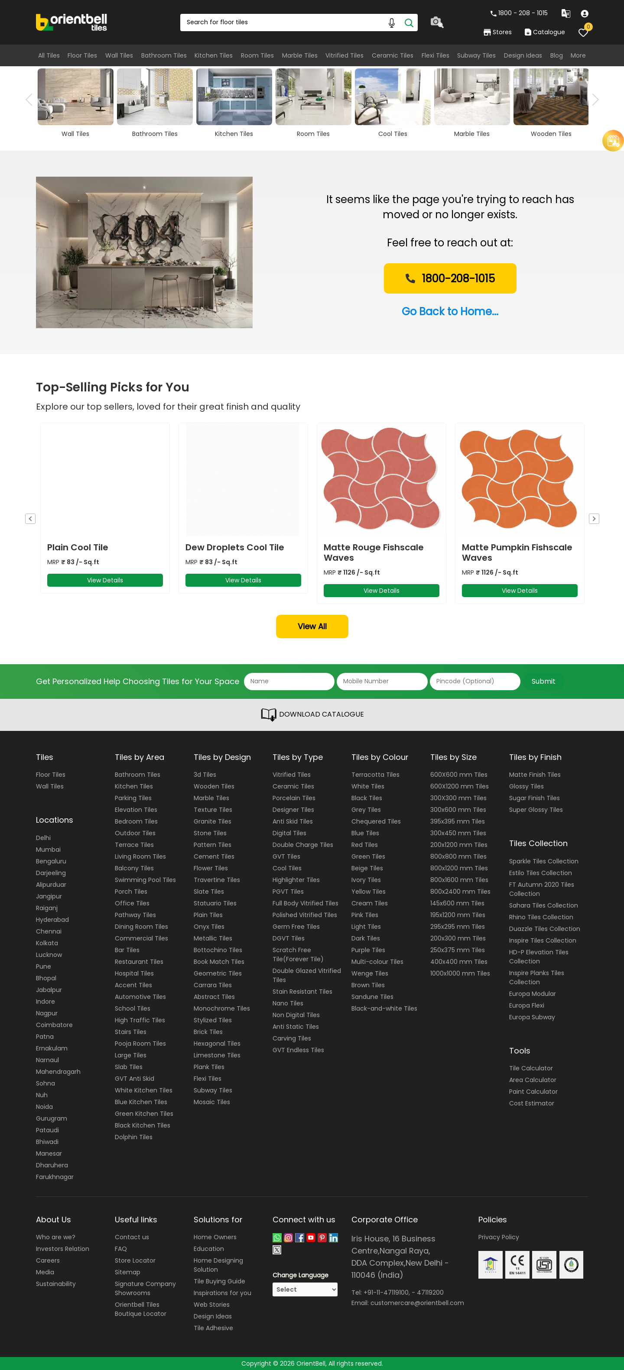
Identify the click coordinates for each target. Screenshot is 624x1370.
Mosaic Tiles (212, 1102)
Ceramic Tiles (392, 55)
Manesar (49, 1153)
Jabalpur (49, 989)
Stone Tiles (210, 833)
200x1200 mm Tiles (459, 844)
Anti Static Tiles (296, 1026)
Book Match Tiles (219, 961)
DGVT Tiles (289, 938)
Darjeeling (51, 873)
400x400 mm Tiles (459, 961)
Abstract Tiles (214, 996)
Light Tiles (366, 926)
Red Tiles (364, 844)
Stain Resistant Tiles (302, 991)
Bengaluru (51, 861)
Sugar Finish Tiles (534, 798)
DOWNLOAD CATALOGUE (312, 715)
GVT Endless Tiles (298, 1050)
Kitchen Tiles (214, 55)
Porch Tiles (131, 891)
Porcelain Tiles (294, 798)
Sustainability (56, 1284)
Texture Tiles (213, 809)
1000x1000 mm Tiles (460, 973)
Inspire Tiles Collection (542, 940)
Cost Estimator (531, 1103)
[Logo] (71, 21)
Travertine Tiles (217, 880)
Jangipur (49, 896)
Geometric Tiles (218, 973)
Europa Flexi (526, 1005)
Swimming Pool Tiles (145, 880)
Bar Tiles (127, 950)
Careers (48, 1260)
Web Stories (212, 1304)
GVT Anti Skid (134, 1078)
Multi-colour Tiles (377, 961)
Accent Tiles (133, 985)
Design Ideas (523, 55)
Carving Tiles (292, 1038)
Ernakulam (52, 1048)
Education (209, 1248)
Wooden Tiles (214, 786)
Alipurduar (51, 884)
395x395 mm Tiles (457, 821)
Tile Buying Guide (219, 1281)
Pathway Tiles (135, 915)
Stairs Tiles (130, 1032)
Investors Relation (62, 1248)
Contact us (132, 1237)
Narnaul (47, 1060)
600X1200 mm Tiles (459, 786)
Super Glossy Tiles (536, 809)
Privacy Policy (498, 1237)
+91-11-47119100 (386, 1292)
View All (312, 626)
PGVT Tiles (288, 891)
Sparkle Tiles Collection (543, 861)
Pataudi (47, 1130)
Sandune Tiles (372, 996)
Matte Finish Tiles (535, 774)
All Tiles (49, 55)
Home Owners (215, 1237)
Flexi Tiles (435, 55)
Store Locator (135, 1260)
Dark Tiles (365, 938)
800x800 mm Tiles (458, 856)
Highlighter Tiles (296, 880)
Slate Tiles (209, 891)
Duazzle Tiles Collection (544, 928)
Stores (498, 32)
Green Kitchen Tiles (144, 1113)
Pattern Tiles (212, 844)
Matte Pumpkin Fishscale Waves (517, 552)
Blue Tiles (365, 833)
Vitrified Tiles (344, 55)
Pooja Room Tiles (140, 1043)
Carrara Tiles (213, 985)
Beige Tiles (367, 868)
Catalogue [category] (545, 32)
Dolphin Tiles (134, 1137)
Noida (44, 1106)
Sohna (45, 1083)
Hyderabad (52, 919)
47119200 (430, 1292)
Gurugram (51, 1118)
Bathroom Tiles (164, 55)
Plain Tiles (208, 915)
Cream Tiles (369, 903)
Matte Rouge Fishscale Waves (374, 552)
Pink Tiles (364, 915)
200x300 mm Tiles (458, 938)
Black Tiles (366, 798)
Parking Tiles (133, 798)
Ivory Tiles (366, 880)
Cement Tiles (214, 856)
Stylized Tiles (213, 1020)
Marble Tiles (300, 55)
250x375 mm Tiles (457, 950)
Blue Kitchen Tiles (141, 1102)
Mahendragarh (58, 1071)
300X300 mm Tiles (458, 798)
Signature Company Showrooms (145, 1288)
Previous (31, 99)
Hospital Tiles (134, 973)
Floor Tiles (82, 55)
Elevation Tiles (136, 809)
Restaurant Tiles (139, 961)
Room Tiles (257, 55)
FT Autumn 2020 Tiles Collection (541, 889)
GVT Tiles (286, 856)
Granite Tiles (212, 821)
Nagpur (47, 1013)
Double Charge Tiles (303, 844)
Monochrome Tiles (222, 1008)
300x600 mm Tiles (458, 809)
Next (592, 99)
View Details (105, 580)
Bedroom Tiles (136, 821)
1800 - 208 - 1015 (519, 13)
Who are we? (55, 1237)
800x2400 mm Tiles (460, 891)
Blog (556, 55)
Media (45, 1272)
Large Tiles (130, 1055)
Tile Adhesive (213, 1328)
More (578, 55)
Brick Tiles (208, 1032)
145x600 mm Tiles (457, 903)
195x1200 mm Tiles (457, 915)
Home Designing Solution (218, 1265)
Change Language (300, 1275)
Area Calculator (532, 1080)
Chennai (49, 931)
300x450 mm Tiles (458, 833)
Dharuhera (52, 1165)
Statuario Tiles (215, 903)
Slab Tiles (129, 1067)
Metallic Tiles (213, 938)
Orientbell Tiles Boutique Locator (140, 1309)
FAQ (121, 1248)
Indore (45, 1001)
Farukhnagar (55, 1177)
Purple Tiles (368, 950)
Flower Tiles (211, 868)
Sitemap (127, 1272)
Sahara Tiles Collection (543, 905)
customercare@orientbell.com (417, 1303)
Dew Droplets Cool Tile (234, 547)
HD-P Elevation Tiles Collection (539, 957)
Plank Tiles (209, 1067)
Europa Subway (532, 1017)
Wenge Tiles (369, 973)
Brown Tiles (368, 985)
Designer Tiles (293, 809)
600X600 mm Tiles (459, 774)
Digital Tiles (289, 833)
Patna (45, 1036)
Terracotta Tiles (375, 774)
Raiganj (47, 908)
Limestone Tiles (217, 1055)
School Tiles (132, 1008)
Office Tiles (132, 903)
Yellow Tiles (368, 891)
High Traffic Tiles (140, 1020)
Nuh (42, 1095)
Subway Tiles (476, 55)
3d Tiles (205, 774)
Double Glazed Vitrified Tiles (307, 975)
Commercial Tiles (141, 938)
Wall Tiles (119, 55)
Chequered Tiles (376, 821)
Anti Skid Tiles (293, 821)
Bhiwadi (47, 1141)
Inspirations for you (222, 1293)
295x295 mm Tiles (457, 926)
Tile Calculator (531, 1068)
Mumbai (48, 849)
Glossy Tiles (526, 786)
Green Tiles (368, 856)
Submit (544, 681)
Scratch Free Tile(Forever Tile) (298, 954)
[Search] (409, 22)
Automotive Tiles (140, 996)
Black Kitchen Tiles (142, 1125)
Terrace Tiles (134, 844)
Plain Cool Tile (77, 547)
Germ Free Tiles (296, 926)
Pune (43, 966)
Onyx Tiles (209, 926)
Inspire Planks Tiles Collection (536, 977)
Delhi (43, 838)
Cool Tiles (287, 868)
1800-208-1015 (449, 279)
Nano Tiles (288, 1003)
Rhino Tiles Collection (541, 917)
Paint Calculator (533, 1091)
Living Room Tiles (140, 856)
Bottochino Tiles (218, 950)
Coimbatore (54, 1025)
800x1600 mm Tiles (459, 880)
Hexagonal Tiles (217, 1043)
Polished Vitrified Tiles (305, 915)
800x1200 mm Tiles (459, 868)
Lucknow (49, 954)
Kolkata (47, 943)
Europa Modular (532, 993)
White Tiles (367, 786)
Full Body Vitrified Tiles (305, 903)
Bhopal (46, 978)
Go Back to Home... (450, 311)
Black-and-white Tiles (384, 1008)
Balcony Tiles (134, 868)
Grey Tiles (366, 809)
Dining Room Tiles (141, 926)
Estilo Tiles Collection (540, 873)
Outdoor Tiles (135, 833)
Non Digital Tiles (296, 1015)
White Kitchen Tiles (143, 1090)
